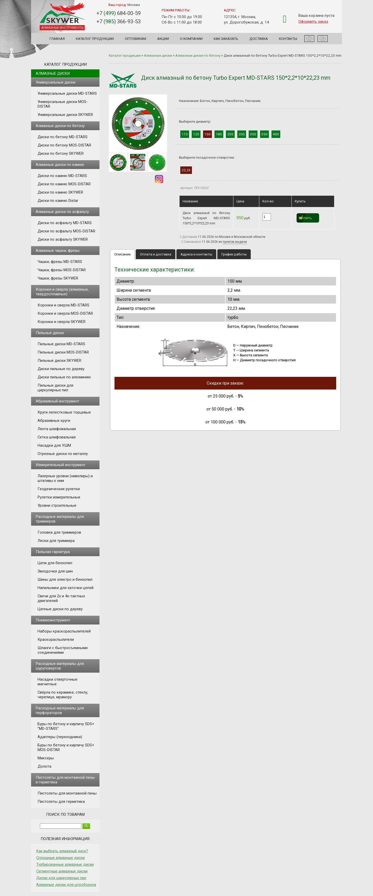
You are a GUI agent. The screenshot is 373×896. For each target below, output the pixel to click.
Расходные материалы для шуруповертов (60, 666)
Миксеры (46, 758)
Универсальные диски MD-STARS (67, 93)
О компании (191, 38)
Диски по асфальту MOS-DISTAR (66, 231)
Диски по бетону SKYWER (61, 153)
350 (264, 134)
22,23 (186, 170)
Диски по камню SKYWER (60, 192)
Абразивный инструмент (57, 401)
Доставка (258, 38)
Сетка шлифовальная (57, 437)
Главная (57, 38)
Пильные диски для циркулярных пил (55, 387)
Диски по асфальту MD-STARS (65, 223)
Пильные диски (50, 333)
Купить (306, 218)
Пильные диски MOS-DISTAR (63, 352)
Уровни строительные (57, 505)
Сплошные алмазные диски (60, 858)
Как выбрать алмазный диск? (62, 851)
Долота (44, 766)
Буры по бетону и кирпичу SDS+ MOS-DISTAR (66, 747)
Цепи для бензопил (55, 563)
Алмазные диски (53, 73)
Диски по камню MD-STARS (62, 175)
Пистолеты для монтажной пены (67, 793)
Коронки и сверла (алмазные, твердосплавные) (62, 291)
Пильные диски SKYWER (59, 360)
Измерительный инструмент (60, 464)
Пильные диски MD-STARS (61, 344)
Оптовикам (135, 38)
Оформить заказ (313, 21)
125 (196, 134)
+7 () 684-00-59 (118, 13)
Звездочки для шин (55, 571)
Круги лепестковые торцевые (64, 412)
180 (219, 134)
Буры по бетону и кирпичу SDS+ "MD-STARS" (66, 726)
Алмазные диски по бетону (60, 125)
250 (242, 134)
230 (230, 134)
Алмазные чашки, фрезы (58, 250)
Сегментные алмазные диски (62, 871)
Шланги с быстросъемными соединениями (63, 650)
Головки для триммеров (59, 532)
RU (322, 38)
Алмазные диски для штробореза (66, 885)
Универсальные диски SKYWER (65, 114)
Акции (163, 38)
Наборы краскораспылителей (64, 631)
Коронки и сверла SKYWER (61, 321)
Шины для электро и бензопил (65, 579)
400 (276, 134)
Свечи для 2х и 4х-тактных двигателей (61, 598)
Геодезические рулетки (59, 489)
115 (185, 134)
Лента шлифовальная (57, 429)
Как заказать (226, 38)
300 (253, 134)
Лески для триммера (56, 540)
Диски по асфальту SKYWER (63, 239)
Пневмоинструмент (53, 620)
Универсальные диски (55, 82)
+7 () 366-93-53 (118, 21)
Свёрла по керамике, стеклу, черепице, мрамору (63, 694)
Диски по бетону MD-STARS (63, 137)
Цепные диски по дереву (60, 609)
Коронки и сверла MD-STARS (63, 305)
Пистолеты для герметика (61, 801)
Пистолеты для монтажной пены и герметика (65, 779)
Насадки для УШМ (54, 445)
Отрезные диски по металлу (63, 453)
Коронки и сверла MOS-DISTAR (65, 313)
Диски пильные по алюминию (64, 377)
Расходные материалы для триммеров (60, 519)
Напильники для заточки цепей (66, 587)
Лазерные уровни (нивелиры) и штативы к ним (65, 478)
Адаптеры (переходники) (60, 737)
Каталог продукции (95, 38)
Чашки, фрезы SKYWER (58, 278)
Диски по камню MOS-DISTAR (64, 184)
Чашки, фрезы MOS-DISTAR (62, 270)
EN (309, 38)
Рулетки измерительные (59, 497)
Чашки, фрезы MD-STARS (60, 261)
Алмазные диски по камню (60, 164)
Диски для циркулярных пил (61, 878)
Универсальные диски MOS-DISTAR (63, 104)
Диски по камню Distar (58, 200)
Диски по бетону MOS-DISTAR (64, 145)
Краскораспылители (56, 639)
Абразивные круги (54, 420)
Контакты (288, 38)
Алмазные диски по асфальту (62, 211)
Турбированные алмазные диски (65, 864)
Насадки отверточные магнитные (57, 681)
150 (207, 134)
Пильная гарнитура (53, 551)
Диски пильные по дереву (61, 368)
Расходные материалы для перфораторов (60, 710)
